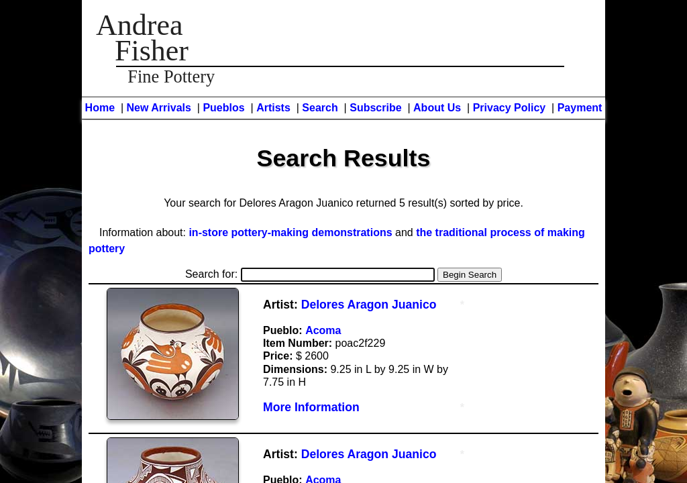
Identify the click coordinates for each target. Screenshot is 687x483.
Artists (273, 107)
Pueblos (223, 107)
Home (100, 107)
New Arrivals (159, 107)
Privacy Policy (509, 107)
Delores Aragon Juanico (369, 304)
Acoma (323, 330)
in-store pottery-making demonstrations (290, 232)
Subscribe (375, 107)
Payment (580, 107)
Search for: (310, 274)
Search (319, 107)
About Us (437, 107)
